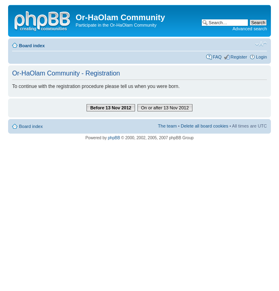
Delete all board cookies (204, 126)
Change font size (261, 44)
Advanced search (249, 28)
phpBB (114, 138)
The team (167, 126)
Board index (32, 45)
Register (238, 56)
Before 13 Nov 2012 (110, 107)
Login (261, 56)
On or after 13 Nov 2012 (165, 107)
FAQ (217, 56)
